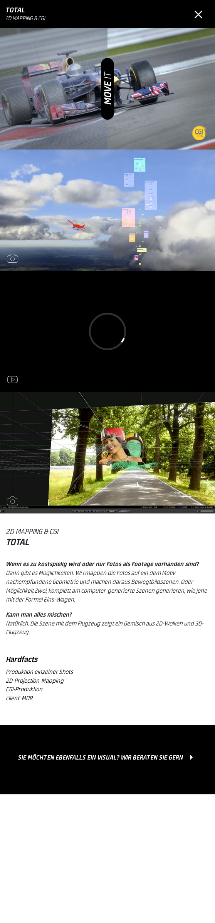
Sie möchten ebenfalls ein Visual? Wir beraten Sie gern (100, 758)
